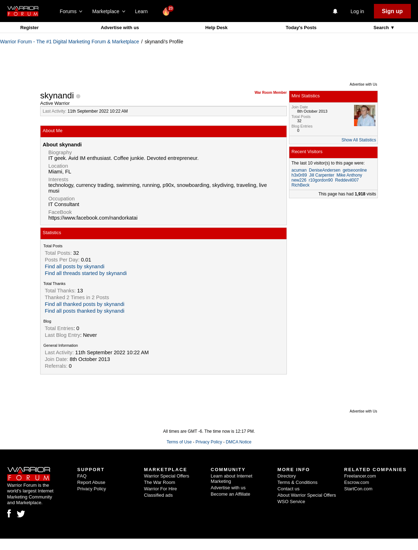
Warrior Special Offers (166, 476)
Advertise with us (120, 27)
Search (382, 27)
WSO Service (291, 501)
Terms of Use (179, 442)
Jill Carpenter (321, 175)
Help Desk (216, 27)
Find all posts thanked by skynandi (84, 311)
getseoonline (355, 170)
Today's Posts (301, 27)
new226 (298, 180)
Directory (287, 476)
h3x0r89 (299, 175)
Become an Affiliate (230, 494)
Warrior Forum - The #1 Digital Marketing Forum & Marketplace (69, 41)
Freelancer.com (360, 476)
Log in (357, 11)
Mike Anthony (349, 175)
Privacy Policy (208, 442)
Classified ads (158, 495)
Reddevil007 (347, 180)
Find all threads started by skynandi (86, 273)
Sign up (392, 11)
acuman (299, 170)
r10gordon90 (321, 180)
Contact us (289, 488)
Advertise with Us (363, 84)
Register (29, 27)
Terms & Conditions (298, 482)
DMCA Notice (238, 442)
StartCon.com (358, 488)
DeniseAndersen (325, 170)
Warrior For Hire (160, 488)
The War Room (159, 482)
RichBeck (300, 185)
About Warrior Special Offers (307, 495)
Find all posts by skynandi (74, 266)
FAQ (81, 476)
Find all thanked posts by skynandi (84, 304)
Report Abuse (91, 482)
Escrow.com (356, 482)
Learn (143, 11)
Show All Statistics (359, 140)
